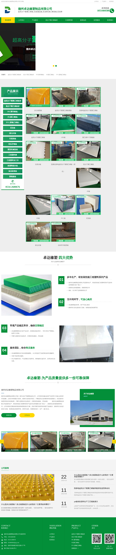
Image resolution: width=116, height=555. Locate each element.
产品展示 (104, 1)
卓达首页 (8, 20)
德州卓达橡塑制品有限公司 (12, 390)
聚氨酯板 (12, 177)
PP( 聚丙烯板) (40, 74)
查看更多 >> (75, 548)
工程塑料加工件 (13, 160)
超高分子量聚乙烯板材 (14, 74)
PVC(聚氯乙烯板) (61, 74)
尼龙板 (12, 128)
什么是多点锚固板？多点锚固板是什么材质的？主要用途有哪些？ (26, 504)
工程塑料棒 (69, 20)
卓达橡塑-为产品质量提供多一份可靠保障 (58, 378)
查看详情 (9, 415)
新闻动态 (83, 20)
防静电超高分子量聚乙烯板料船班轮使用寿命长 (92, 488)
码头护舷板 (12, 144)
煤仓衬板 (12, 133)
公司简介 (96, 1)
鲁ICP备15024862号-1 (10, 548)
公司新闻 (5, 468)
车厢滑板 (12, 139)
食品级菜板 (12, 171)
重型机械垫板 (13, 149)
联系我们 (111, 1)
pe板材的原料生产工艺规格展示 (86, 502)
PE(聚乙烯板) (50, 74)
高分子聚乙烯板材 (52, 20)
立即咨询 (27, 415)
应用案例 (97, 20)
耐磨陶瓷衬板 (13, 166)
